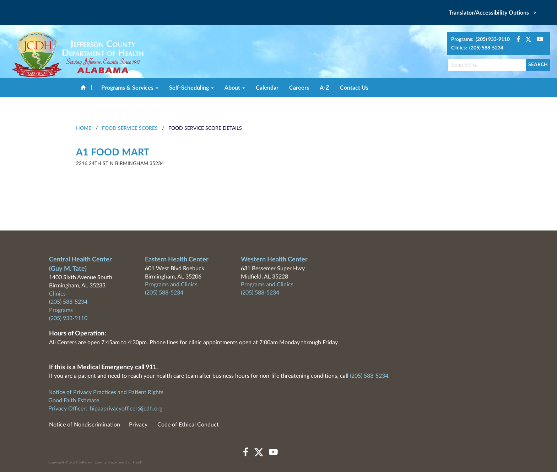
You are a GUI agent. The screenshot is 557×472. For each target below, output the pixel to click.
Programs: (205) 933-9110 (480, 39)
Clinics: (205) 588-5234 (477, 48)
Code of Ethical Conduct (188, 425)
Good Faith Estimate (73, 400)
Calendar (267, 88)
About (235, 88)
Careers (299, 88)
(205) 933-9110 (68, 318)
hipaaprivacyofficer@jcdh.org (126, 409)
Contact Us (354, 88)
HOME (83, 128)
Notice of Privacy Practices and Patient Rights (105, 392)
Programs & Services (129, 88)
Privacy (138, 425)
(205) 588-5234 (68, 302)
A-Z (324, 88)
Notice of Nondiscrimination (84, 425)
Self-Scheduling (191, 88)
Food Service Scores (130, 128)
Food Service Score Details (205, 128)
